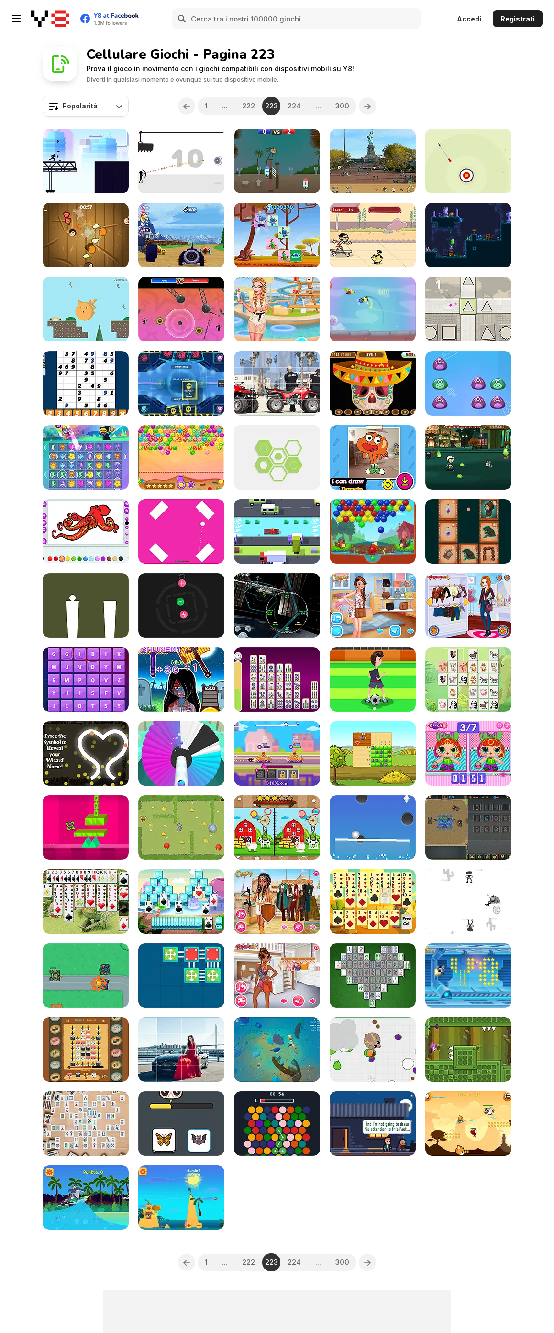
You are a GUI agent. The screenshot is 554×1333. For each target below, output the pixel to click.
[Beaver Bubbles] (373, 531)
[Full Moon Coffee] (373, 1123)
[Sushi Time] (86, 1049)
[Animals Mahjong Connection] (468, 679)
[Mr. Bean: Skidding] (373, 235)
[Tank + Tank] (468, 827)
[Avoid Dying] (181, 161)
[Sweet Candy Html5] (181, 457)
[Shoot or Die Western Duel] (468, 901)
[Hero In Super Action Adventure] (468, 1123)
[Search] (182, 18)
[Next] (367, 106)
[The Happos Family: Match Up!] (277, 235)
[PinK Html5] (181, 531)
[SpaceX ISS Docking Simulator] (277, 605)
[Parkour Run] (86, 161)
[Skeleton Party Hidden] (373, 383)
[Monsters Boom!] (468, 383)
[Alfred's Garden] (86, 309)
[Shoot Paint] (181, 753)
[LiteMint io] (181, 383)
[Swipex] (277, 457)
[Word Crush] (86, 679)
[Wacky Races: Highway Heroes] (181, 235)
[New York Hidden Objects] (373, 161)
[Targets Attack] (468, 161)
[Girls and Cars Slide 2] (181, 1049)
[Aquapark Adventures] (277, 309)
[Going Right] (468, 1049)
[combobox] (86, 106)
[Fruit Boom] (86, 235)
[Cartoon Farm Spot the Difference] (277, 827)
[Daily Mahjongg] (86, 1123)
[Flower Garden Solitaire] (86, 901)
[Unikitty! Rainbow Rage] (86, 457)
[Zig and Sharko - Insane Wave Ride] (86, 1197)
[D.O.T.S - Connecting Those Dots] (277, 1123)
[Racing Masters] (277, 753)
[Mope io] (373, 1049)
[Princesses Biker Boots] (468, 605)
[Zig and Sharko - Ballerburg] (181, 1197)
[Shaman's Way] (468, 531)
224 (294, 105)
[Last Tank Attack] (86, 975)
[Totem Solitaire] (373, 901)
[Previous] (186, 106)
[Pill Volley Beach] (277, 161)
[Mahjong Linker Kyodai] (277, 679)
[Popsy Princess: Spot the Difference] (468, 753)
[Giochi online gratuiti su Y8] (50, 18)
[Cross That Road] (277, 531)
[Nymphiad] (468, 235)
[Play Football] (373, 679)
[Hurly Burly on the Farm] (373, 753)
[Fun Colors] (86, 531)
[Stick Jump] (86, 605)
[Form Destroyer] (468, 309)
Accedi (469, 19)
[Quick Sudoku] (86, 383)
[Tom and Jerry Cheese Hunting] (181, 827)
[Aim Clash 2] (181, 309)
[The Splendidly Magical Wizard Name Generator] (86, 753)
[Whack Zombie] (181, 679)
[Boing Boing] (373, 309)
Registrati (517, 19)
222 (248, 105)
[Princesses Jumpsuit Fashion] (373, 605)
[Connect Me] (181, 975)
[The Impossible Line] (86, 827)
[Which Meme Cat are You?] (181, 1123)
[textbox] (85, 106)
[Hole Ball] (373, 827)
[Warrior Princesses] (277, 901)
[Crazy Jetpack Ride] (468, 975)
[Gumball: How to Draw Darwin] (373, 457)
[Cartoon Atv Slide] (277, 383)
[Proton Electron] (181, 605)
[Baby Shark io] (277, 1049)
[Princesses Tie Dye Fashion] (277, 975)
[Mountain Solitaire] (181, 901)
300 (342, 105)
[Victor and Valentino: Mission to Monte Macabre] (468, 457)
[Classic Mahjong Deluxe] (373, 975)
